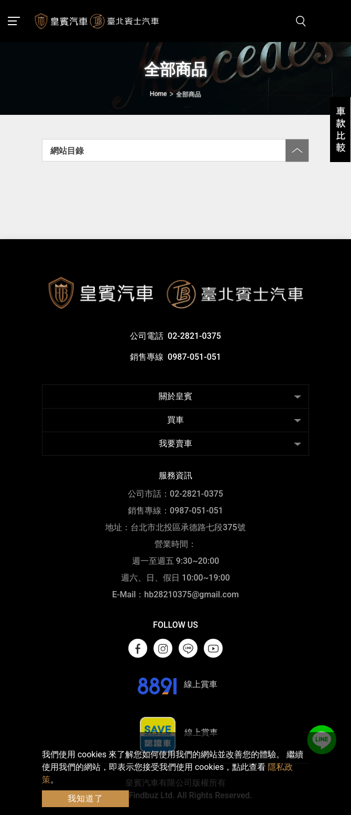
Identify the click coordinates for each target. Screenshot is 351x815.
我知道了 (85, 798)
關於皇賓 (175, 396)
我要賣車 (175, 443)
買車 (175, 420)
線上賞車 (176, 684)
